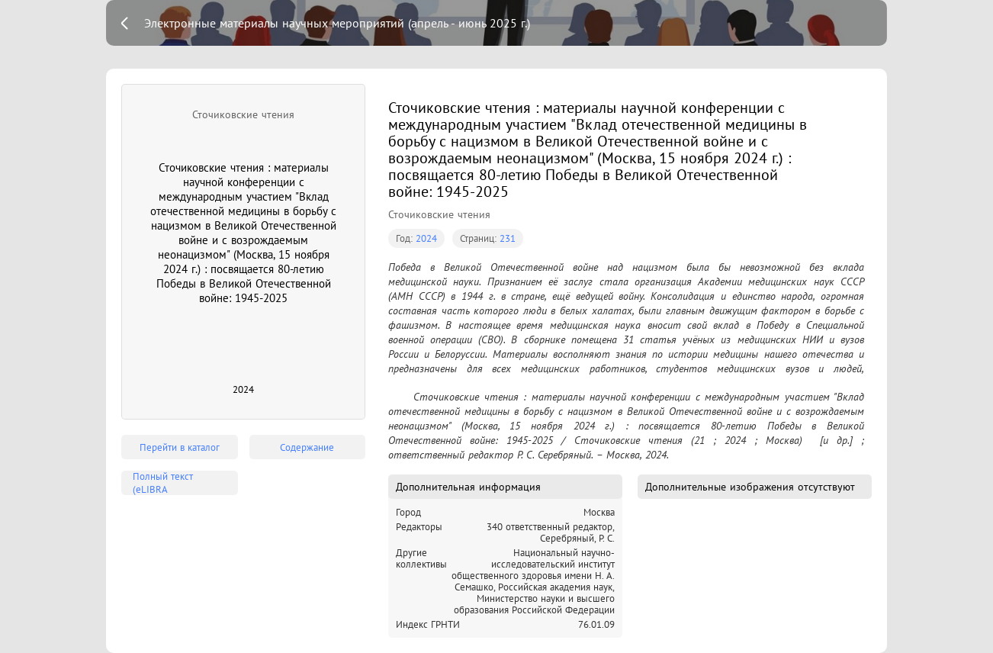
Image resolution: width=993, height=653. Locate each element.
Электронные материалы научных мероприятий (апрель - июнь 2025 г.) (337, 23)
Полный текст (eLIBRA (163, 483)
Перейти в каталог (180, 447)
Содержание (307, 447)
